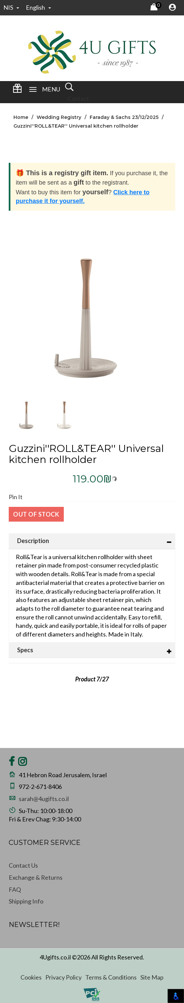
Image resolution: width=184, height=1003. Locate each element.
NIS (11, 7)
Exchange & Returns (35, 877)
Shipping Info (26, 901)
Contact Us (23, 865)
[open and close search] (69, 89)
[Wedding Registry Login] (17, 90)
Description (33, 540)
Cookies (31, 977)
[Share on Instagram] (22, 763)
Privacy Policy (63, 977)
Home (20, 117)
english (38, 7)
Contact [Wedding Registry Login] (78, 98)
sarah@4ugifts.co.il (44, 798)
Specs (25, 650)
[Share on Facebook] (11, 763)
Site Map (152, 977)
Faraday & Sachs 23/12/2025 (124, 117)
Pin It (15, 496)
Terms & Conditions (111, 977)
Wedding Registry (59, 117)
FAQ (15, 889)
